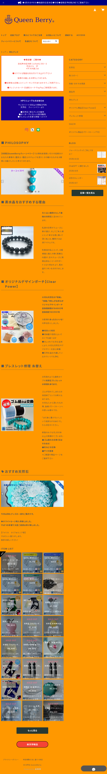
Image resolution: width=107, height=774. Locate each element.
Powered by (32, 769)
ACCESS (80, 35)
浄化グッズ (73, 100)
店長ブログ (15, 35)
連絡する (69, 35)
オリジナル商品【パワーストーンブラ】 (84, 132)
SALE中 (72, 124)
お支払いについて (53, 35)
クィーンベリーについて (11, 41)
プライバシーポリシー (11, 760)
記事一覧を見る (87, 193)
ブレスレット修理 (76, 116)
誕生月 (72, 92)
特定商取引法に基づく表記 (33, 760)
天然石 (72, 67)
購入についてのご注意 (33, 35)
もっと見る (32, 730)
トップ (3, 35)
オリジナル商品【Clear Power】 (82, 108)
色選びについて (31, 41)
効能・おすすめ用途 (77, 83)
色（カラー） (73, 75)
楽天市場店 (32, 744)
